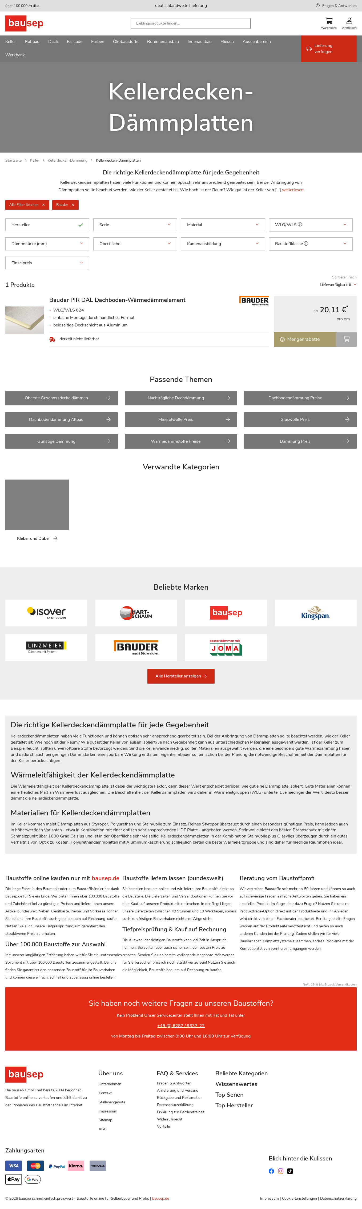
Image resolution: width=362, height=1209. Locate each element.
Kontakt (105, 1093)
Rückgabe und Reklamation (180, 1097)
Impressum (108, 1111)
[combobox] (191, 23)
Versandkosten (346, 984)
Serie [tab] (135, 225)
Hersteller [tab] (47, 225)
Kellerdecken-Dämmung (67, 160)
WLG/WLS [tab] (311, 225)
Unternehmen (110, 1084)
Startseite (13, 160)
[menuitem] (10, 42)
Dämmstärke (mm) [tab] (47, 244)
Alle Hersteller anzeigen (178, 676)
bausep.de (160, 1198)
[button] (300, 224)
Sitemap (105, 1120)
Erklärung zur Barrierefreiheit (180, 1112)
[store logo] (32, 23)
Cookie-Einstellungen (299, 1198)
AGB (102, 1129)
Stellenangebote (112, 1102)
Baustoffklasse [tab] (311, 244)
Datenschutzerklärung (175, 1104)
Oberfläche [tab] (135, 244)
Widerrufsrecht (169, 1119)
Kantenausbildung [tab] (223, 244)
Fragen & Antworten (339, 5)
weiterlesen (293, 190)
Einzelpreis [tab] (47, 263)
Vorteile (163, 1126)
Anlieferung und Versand (177, 1090)
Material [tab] (223, 225)
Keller (34, 160)
